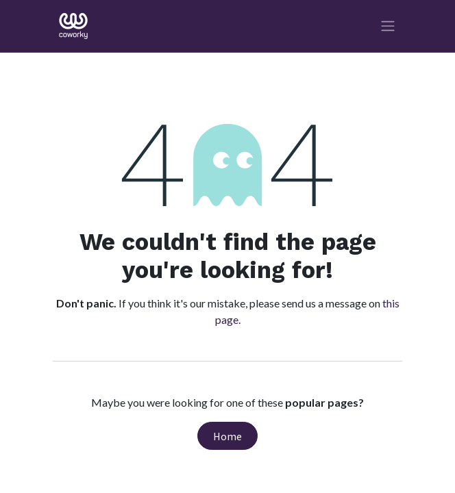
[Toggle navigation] (387, 26)
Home (227, 436)
